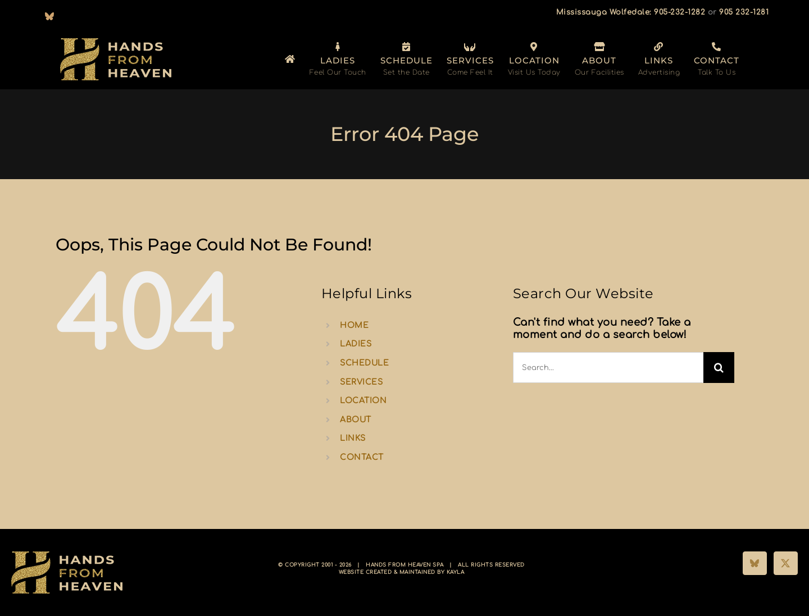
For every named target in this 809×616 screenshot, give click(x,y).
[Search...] (608, 367)
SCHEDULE (364, 363)
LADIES (355, 344)
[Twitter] (786, 563)
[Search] (718, 367)
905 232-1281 (744, 12)
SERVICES (361, 382)
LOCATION (363, 400)
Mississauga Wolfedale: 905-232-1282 (631, 12)
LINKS (353, 438)
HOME (354, 325)
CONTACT (362, 457)
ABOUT (355, 420)
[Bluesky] (755, 563)
